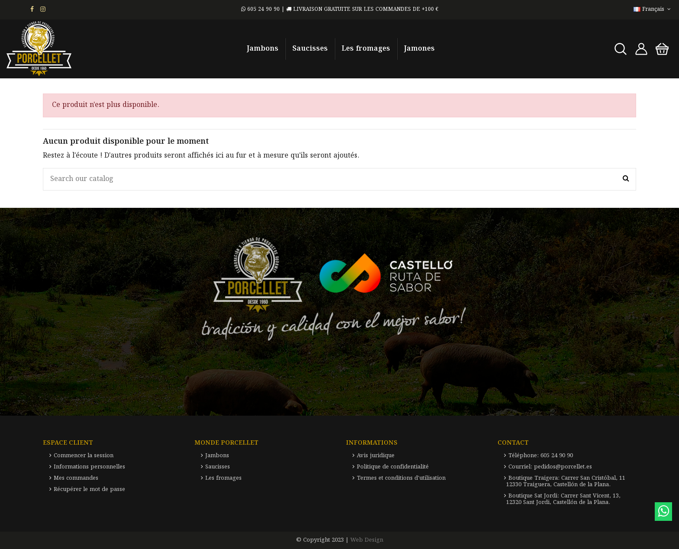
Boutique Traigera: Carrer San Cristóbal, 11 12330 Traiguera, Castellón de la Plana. (565, 481)
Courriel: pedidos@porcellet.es (550, 467)
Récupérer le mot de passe (89, 489)
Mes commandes (76, 478)
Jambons (217, 456)
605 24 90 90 (260, 9)
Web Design (366, 540)
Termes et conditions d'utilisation (401, 478)
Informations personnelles (89, 467)
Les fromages (223, 478)
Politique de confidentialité (393, 467)
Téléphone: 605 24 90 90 (540, 456)
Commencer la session (83, 456)
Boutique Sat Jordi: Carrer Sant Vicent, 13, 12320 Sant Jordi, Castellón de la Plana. (563, 499)
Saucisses (217, 467)
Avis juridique (375, 456)
